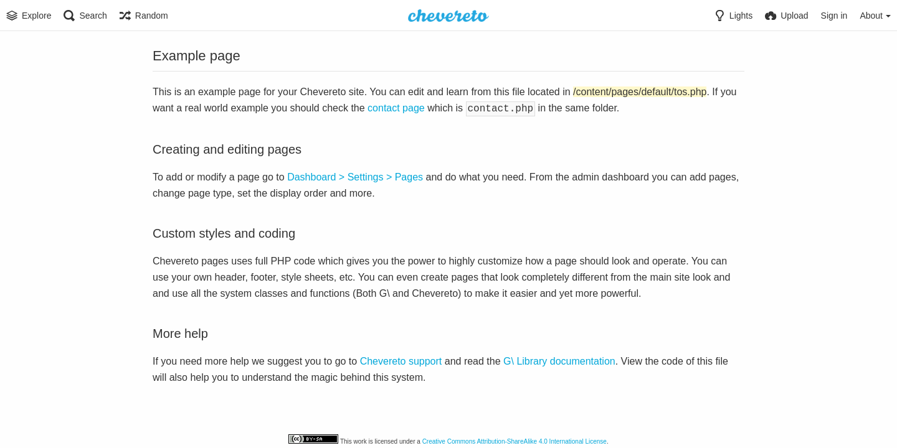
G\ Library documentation (559, 360)
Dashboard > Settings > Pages (355, 175)
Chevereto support (401, 360)
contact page (396, 108)
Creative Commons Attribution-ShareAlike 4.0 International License (514, 441)
